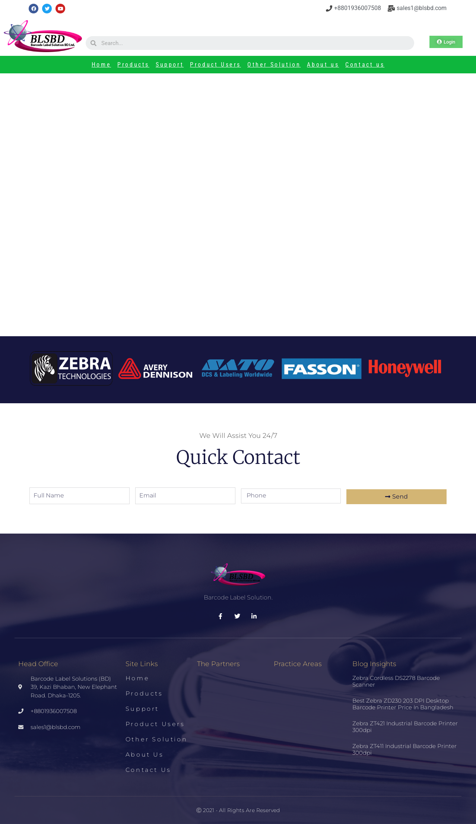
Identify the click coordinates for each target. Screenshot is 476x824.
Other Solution (274, 64)
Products (133, 64)
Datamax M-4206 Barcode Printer (104, 204)
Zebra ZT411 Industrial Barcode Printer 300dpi (404, 749)
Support (170, 64)
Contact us (364, 64)
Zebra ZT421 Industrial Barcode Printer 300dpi (405, 727)
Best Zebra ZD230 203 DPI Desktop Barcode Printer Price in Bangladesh (378, 218)
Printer (102, 194)
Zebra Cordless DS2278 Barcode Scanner (396, 681)
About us (323, 64)
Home (101, 64)
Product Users (215, 64)
